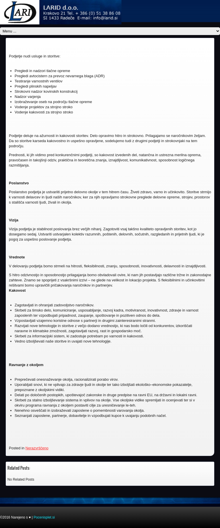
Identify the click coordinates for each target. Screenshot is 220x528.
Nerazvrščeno (36, 448)
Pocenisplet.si (44, 517)
